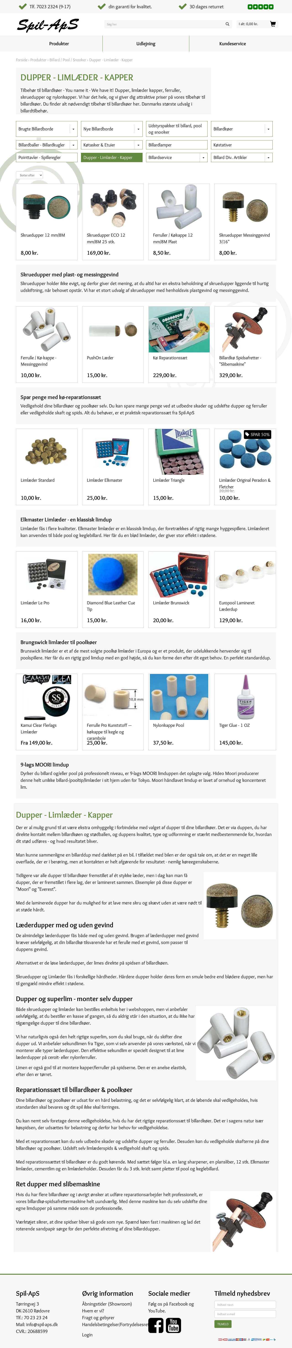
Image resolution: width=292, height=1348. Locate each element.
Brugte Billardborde (35, 129)
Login (87, 1334)
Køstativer (223, 145)
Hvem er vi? (93, 1311)
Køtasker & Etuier (99, 145)
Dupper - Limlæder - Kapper (107, 157)
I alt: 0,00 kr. (248, 24)
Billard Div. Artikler (230, 157)
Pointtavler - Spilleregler (39, 157)
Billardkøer (223, 129)
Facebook (178, 1304)
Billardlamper (160, 145)
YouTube (156, 1311)
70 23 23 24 (35, 1317)
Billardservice (160, 157)
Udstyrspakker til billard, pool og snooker (175, 129)
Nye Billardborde (98, 129)
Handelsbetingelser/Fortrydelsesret (115, 1324)
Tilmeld (223, 1324)
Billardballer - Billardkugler (41, 145)
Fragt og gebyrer (98, 1317)
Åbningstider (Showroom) (107, 1304)
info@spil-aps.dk (42, 1324)
